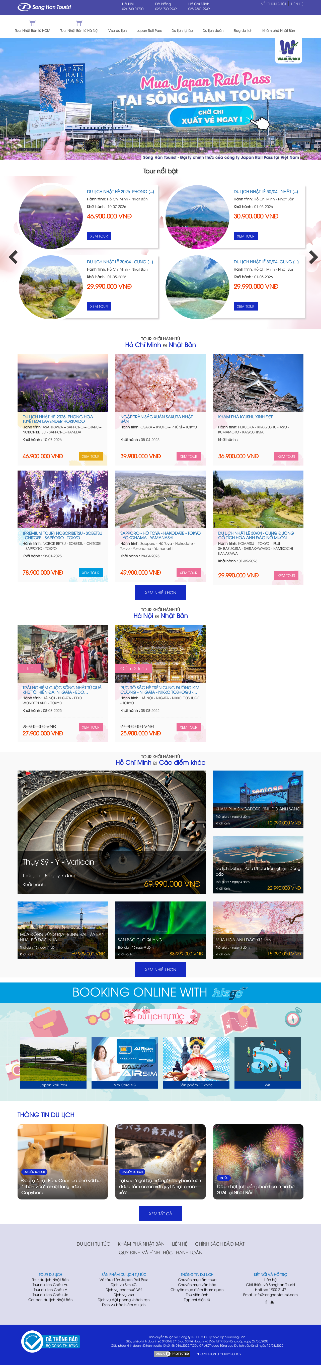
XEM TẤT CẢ (160, 1213)
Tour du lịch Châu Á (50, 1289)
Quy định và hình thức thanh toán (160, 1252)
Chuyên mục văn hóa (197, 1284)
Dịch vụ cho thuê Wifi (124, 1289)
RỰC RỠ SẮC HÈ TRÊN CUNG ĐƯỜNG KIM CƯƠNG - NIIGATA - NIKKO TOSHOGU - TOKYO (159, 689)
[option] (87, 253)
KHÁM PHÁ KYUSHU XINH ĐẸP (245, 416)
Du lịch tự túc (93, 1243)
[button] (311, 26)
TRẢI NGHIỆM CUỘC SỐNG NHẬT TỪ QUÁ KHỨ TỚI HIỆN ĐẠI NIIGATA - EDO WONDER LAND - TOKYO (62, 689)
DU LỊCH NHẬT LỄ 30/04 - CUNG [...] (120, 261)
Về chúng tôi (273, 3)
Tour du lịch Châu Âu (50, 1284)
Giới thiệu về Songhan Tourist (270, 1284)
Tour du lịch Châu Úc (50, 1294)
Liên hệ (297, 3)
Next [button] (310, 252)
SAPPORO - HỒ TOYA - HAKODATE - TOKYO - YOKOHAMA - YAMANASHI (160, 535)
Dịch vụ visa (124, 1294)
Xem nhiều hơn (160, 592)
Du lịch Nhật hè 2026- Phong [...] (120, 191)
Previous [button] (10, 252)
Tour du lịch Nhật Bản (50, 1279)
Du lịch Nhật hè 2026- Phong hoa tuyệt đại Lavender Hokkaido (58, 418)
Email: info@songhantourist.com (270, 1294)
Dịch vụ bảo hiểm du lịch (124, 1304)
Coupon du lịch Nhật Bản (50, 1299)
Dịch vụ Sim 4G (124, 1284)
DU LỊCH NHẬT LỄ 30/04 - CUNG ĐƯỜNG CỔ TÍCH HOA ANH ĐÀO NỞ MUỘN (256, 535)
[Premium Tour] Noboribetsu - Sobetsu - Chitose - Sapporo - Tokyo (62, 535)
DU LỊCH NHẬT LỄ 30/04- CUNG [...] (266, 261)
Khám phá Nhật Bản (141, 1243)
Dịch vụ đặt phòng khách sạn (124, 1299)
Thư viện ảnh (197, 1294)
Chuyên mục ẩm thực (197, 1279)
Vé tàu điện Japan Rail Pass (124, 1279)
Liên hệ (180, 1243)
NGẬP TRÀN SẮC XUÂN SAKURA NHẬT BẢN (156, 418)
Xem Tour (99, 236)
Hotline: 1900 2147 (270, 1289)
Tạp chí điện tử (197, 1299)
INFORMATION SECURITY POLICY (218, 1354)
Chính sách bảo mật (220, 1243)
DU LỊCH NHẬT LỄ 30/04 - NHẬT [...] (266, 191)
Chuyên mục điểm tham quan (197, 1289)
